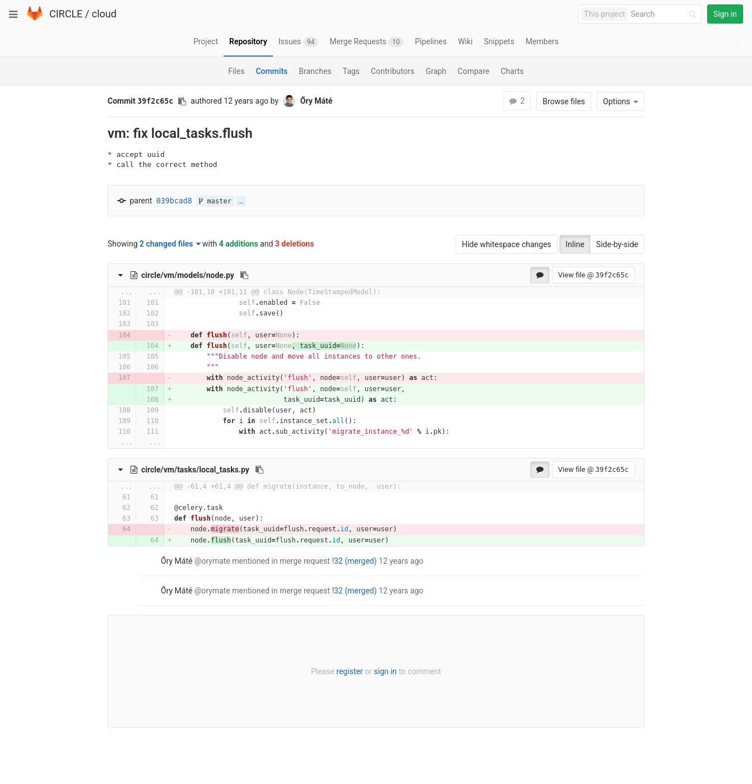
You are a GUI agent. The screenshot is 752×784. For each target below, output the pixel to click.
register (349, 671)
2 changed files (170, 243)
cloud (104, 14)
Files (236, 71)
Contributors (393, 71)
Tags (351, 71)
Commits (271, 71)
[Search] (665, 14)
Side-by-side (617, 244)
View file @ (593, 275)
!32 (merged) (354, 560)
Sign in (725, 14)
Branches (315, 71)
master (215, 201)
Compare (474, 71)
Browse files (563, 101)
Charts (511, 71)
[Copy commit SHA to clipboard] (182, 101)
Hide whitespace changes (506, 244)
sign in (385, 671)
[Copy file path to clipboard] (244, 275)
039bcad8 (174, 201)
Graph (435, 71)
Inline (574, 244)
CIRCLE (65, 14)
